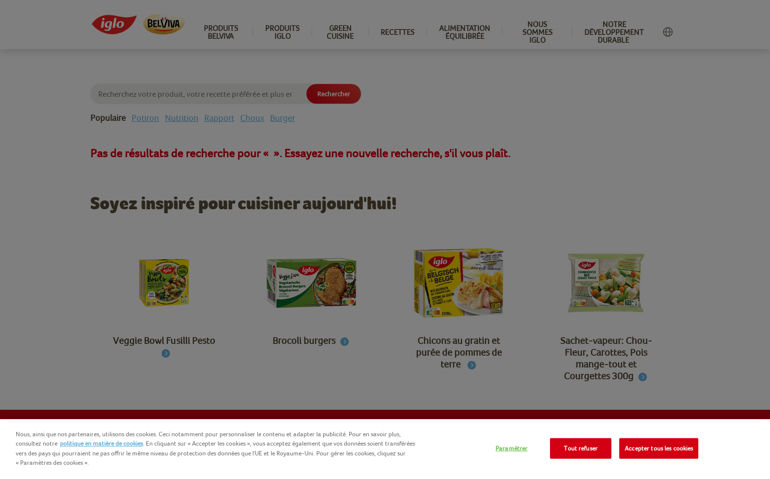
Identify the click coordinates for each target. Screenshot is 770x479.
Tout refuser (581, 448)
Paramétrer (511, 448)
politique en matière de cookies (101, 443)
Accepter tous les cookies (659, 448)
